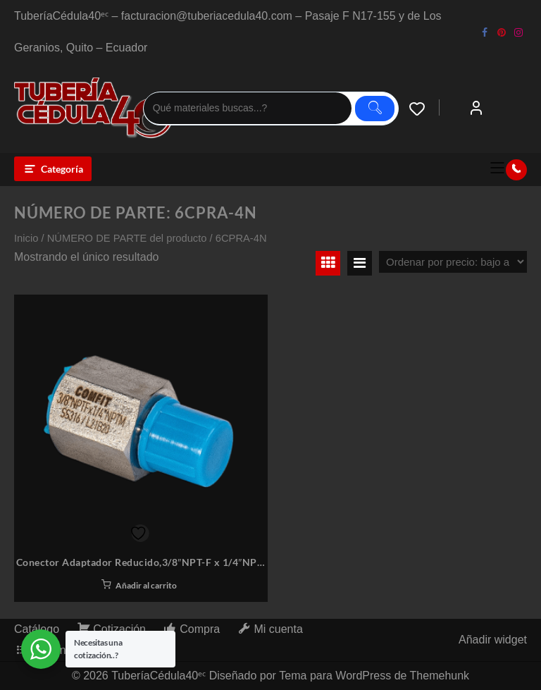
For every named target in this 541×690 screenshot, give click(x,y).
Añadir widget (493, 640)
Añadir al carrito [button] (146, 585)
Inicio (26, 238)
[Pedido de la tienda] (453, 262)
